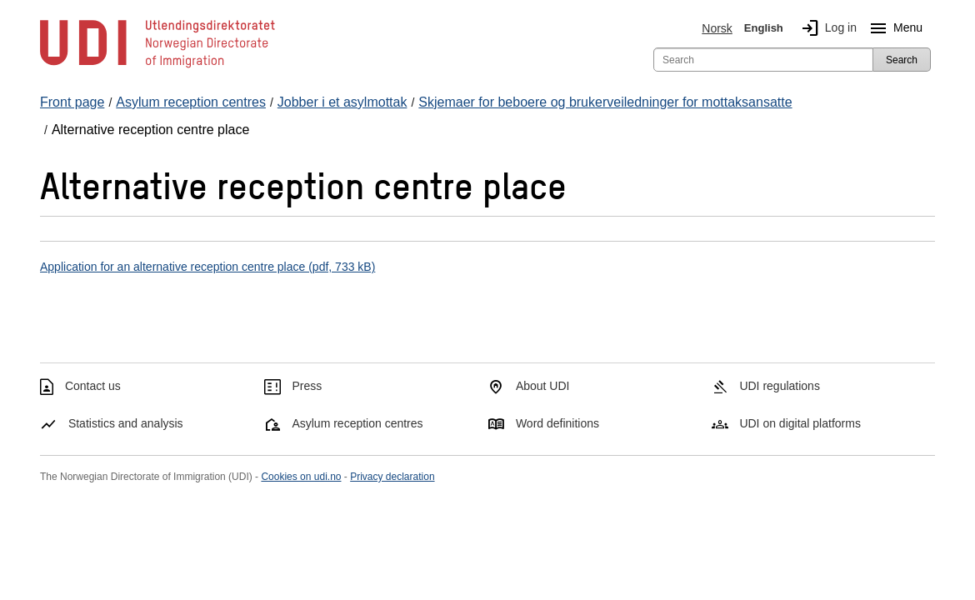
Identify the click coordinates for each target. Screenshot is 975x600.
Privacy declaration (392, 476)
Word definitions (557, 423)
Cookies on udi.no (301, 476)
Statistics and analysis (125, 423)
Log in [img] (826, 28)
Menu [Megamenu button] (892, 28)
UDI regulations (779, 385)
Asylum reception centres (357, 423)
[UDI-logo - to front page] (157, 66)
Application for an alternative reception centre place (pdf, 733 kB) (207, 266)
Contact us (93, 385)
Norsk (717, 28)
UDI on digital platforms (800, 423)
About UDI (543, 385)
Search (902, 60)
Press (307, 385)
